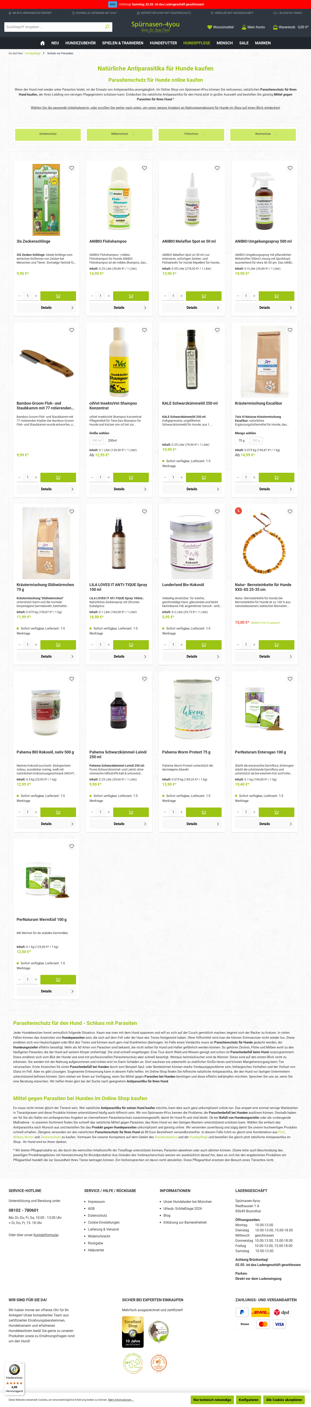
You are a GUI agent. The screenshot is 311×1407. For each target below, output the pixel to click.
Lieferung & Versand (103, 1229)
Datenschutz (97, 1215)
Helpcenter (96, 1250)
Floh (281, 1132)
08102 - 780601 (24, 1210)
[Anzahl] (27, 296)
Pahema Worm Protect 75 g (186, 752)
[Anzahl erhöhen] (36, 296)
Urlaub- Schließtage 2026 (182, 1209)
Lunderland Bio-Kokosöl (183, 584)
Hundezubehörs (166, 1137)
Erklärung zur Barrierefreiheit (185, 1222)
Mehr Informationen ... (121, 1399)
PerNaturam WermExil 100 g (42, 919)
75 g (241, 440)
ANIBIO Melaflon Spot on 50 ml (189, 241)
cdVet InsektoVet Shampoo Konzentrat (113, 405)
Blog (166, 1215)
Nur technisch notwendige (212, 1400)
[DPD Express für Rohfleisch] (281, 1312)
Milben (18, 1137)
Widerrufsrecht (99, 1236)
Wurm (28, 1137)
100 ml (98, 441)
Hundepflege (199, 1137)
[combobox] (53, 27)
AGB (91, 1209)
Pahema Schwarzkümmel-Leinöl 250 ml (118, 754)
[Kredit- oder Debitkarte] (271, 1324)
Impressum (96, 1202)
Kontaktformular (45, 1235)
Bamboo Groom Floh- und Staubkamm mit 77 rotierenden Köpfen (44, 405)
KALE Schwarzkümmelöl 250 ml (190, 403)
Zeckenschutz (51, 1137)
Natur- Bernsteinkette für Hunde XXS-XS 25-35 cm (263, 587)
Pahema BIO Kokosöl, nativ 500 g (45, 752)
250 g (257, 441)
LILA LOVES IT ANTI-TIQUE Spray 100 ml (118, 587)
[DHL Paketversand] (260, 1312)
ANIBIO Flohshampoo (108, 241)
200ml (112, 440)
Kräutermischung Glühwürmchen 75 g (45, 587)
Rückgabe (95, 1243)
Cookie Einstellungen (104, 1222)
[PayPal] (242, 1312)
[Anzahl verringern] (19, 296)
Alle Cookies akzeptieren (284, 1400)
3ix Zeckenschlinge (33, 241)
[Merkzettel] (220, 27)
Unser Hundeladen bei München (187, 1202)
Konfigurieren (248, 1400)
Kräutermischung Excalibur (258, 403)
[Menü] (21, 1364)
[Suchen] (107, 27)
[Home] (42, 43)
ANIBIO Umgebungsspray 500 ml (263, 241)
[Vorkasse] (244, 1324)
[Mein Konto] (253, 27)
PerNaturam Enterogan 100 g (260, 752)
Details (58, 307)
